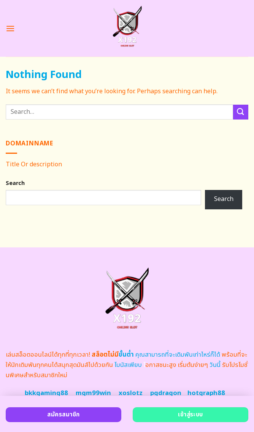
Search (15, 183)
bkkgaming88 (46, 393)
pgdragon (165, 393)
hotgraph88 (206, 393)
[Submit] (240, 112)
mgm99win (93, 393)
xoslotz (131, 393)
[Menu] (10, 28)
